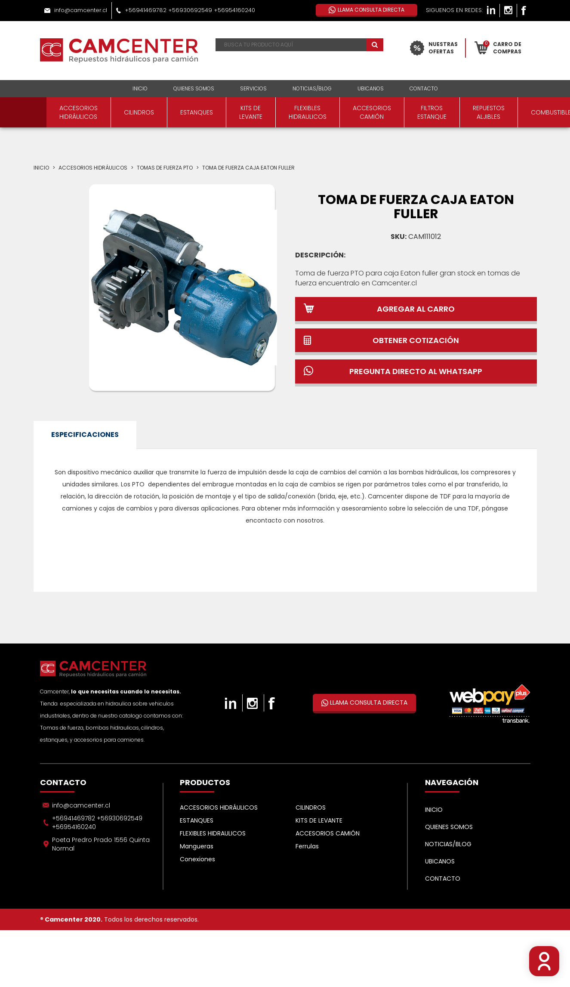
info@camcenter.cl (80, 10)
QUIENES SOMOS (193, 88)
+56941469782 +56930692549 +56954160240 (190, 10)
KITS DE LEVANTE (250, 112)
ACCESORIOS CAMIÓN (372, 112)
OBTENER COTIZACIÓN (416, 340)
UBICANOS (370, 88)
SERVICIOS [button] (253, 88)
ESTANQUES (196, 112)
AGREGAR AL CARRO (416, 308)
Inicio (41, 167)
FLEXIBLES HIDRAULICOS (308, 112)
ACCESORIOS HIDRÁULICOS (78, 112)
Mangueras (196, 846)
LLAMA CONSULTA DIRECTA (364, 702)
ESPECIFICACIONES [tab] (85, 434)
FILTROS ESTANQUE (432, 112)
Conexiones (197, 859)
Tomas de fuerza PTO (165, 167)
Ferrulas (307, 846)
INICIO (140, 88)
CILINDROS (139, 112)
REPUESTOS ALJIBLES (489, 112)
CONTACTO (424, 88)
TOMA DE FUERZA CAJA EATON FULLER (248, 167)
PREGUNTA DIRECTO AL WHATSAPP (415, 371)
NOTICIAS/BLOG (312, 88)
